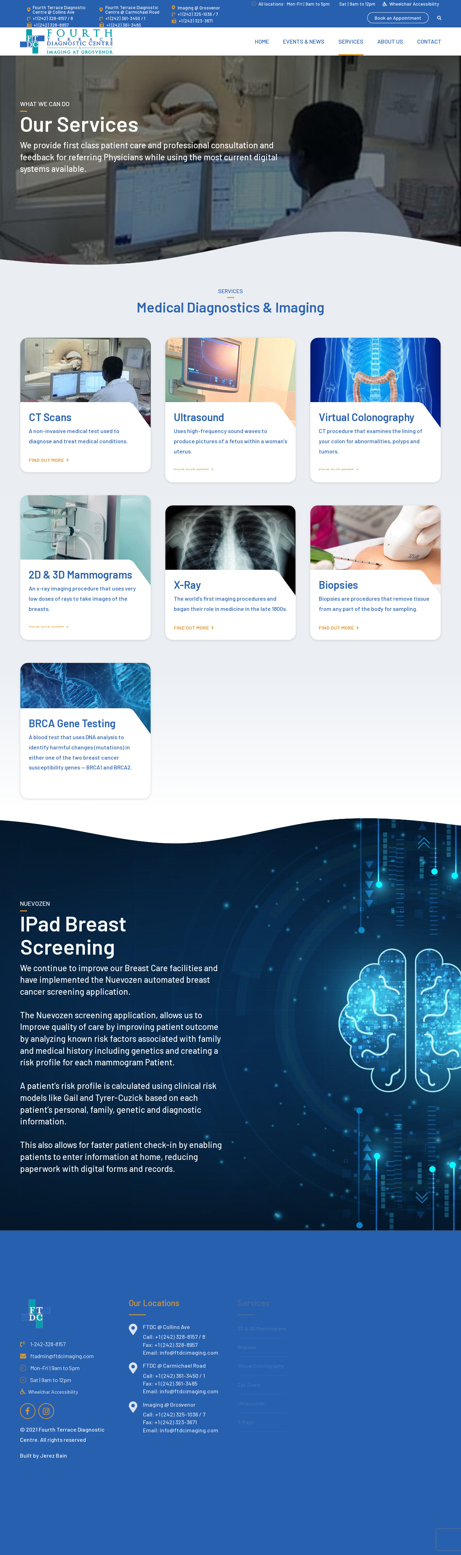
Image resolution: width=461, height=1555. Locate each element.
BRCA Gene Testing (72, 723)
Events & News (303, 41)
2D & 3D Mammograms (80, 574)
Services (350, 41)
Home (262, 41)
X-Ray (187, 584)
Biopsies (338, 584)
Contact (429, 41)
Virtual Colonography (367, 417)
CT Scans (50, 417)
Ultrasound (199, 417)
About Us (390, 41)
